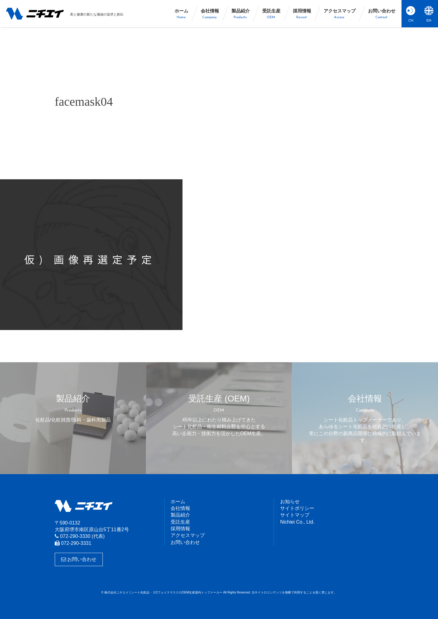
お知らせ (290, 501)
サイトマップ (294, 515)
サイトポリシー (297, 508)
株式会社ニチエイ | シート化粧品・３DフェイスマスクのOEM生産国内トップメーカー (35, 13)
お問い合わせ (78, 559)
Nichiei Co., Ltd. (297, 521)
